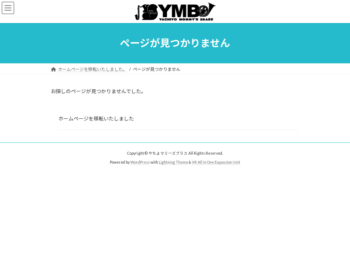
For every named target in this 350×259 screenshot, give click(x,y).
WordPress (140, 162)
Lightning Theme (173, 162)
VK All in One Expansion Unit (216, 162)
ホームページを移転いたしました (96, 118)
